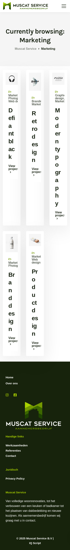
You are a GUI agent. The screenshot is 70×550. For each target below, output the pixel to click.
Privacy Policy (15, 478)
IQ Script (35, 543)
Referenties (13, 450)
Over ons (12, 383)
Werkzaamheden (17, 445)
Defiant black (11, 133)
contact (30, 520)
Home (9, 377)
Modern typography (58, 157)
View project (11, 168)
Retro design (35, 136)
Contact (11, 455)
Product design (35, 302)
